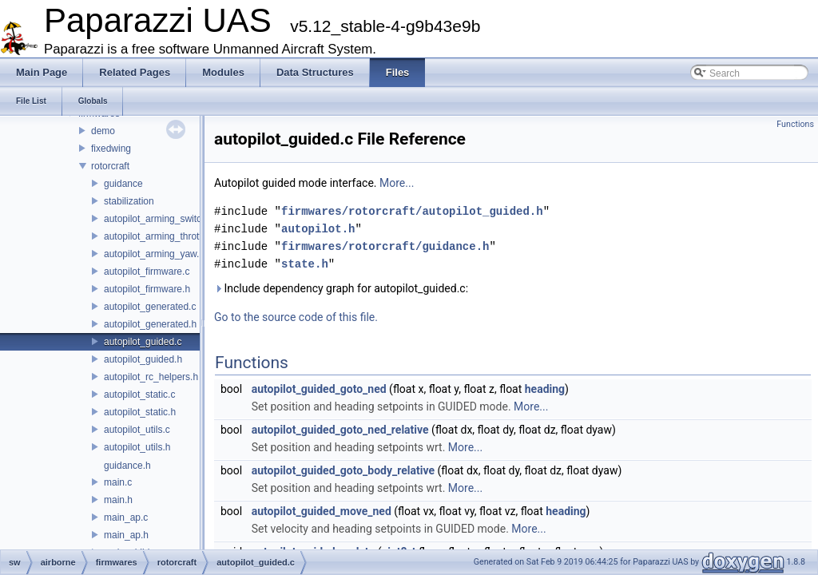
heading (545, 389)
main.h (118, 500)
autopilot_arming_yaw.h (154, 254)
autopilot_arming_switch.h (159, 218)
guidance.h (127, 465)
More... (396, 182)
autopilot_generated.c (150, 306)
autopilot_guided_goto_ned (319, 389)
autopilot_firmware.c (146, 271)
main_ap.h (126, 535)
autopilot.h (318, 228)
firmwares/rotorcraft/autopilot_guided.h (412, 211)
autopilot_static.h (140, 412)
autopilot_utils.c (137, 429)
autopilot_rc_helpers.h (151, 377)
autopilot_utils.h (137, 447)
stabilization (129, 201)
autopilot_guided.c (142, 341)
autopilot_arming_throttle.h (160, 236)
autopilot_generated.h (150, 324)
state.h (304, 264)
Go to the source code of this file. (296, 317)
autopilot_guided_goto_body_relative (343, 470)
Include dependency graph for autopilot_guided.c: (341, 288)
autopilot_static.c (139, 394)
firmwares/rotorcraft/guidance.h (385, 246)
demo (103, 131)
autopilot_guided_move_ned (321, 511)
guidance (123, 183)
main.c (118, 482)
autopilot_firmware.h (147, 289)
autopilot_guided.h (143, 359)
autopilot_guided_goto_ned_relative (340, 429)
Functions (795, 124)
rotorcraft (110, 166)
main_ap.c (126, 517)
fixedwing (111, 148)
